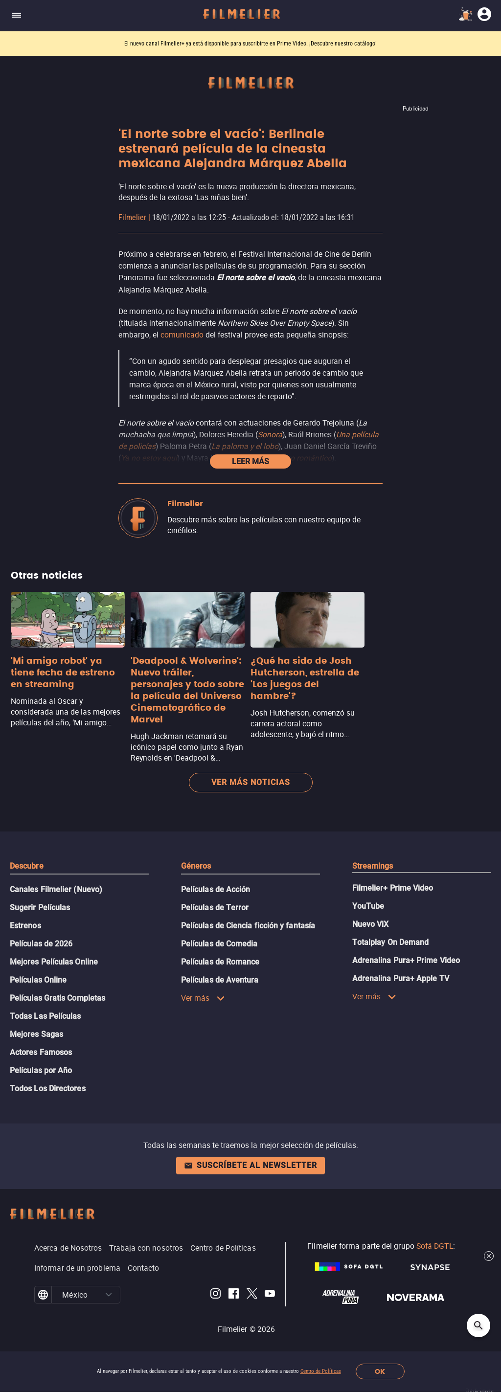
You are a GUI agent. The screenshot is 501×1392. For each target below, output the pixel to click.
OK (380, 1371)
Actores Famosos (41, 1052)
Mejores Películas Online (54, 961)
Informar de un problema (77, 1267)
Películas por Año (41, 1070)
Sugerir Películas (40, 907)
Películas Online (38, 980)
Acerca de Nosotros (68, 1247)
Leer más (250, 461)
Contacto (143, 1267)
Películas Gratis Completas (57, 998)
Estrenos (25, 925)
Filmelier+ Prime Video (392, 888)
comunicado (182, 334)
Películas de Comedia (219, 943)
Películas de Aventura (220, 980)
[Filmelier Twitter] (252, 1295)
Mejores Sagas (36, 1034)
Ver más (203, 998)
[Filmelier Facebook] (233, 1295)
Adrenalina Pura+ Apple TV (400, 978)
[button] (109, 1294)
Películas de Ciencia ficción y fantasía (248, 925)
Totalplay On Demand (390, 942)
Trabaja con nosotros (146, 1247)
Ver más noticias (250, 782)
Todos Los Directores (48, 1088)
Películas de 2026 (41, 943)
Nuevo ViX (370, 924)
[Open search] (478, 1325)
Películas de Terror (215, 907)
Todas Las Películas (45, 1016)
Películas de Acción (215, 889)
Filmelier (132, 217)
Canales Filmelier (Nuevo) (56, 889)
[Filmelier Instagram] (215, 1295)
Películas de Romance (220, 961)
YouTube (368, 906)
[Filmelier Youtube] (270, 1295)
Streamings (372, 866)
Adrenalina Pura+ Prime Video (406, 960)
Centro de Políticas (320, 1371)
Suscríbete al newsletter (250, 1165)
